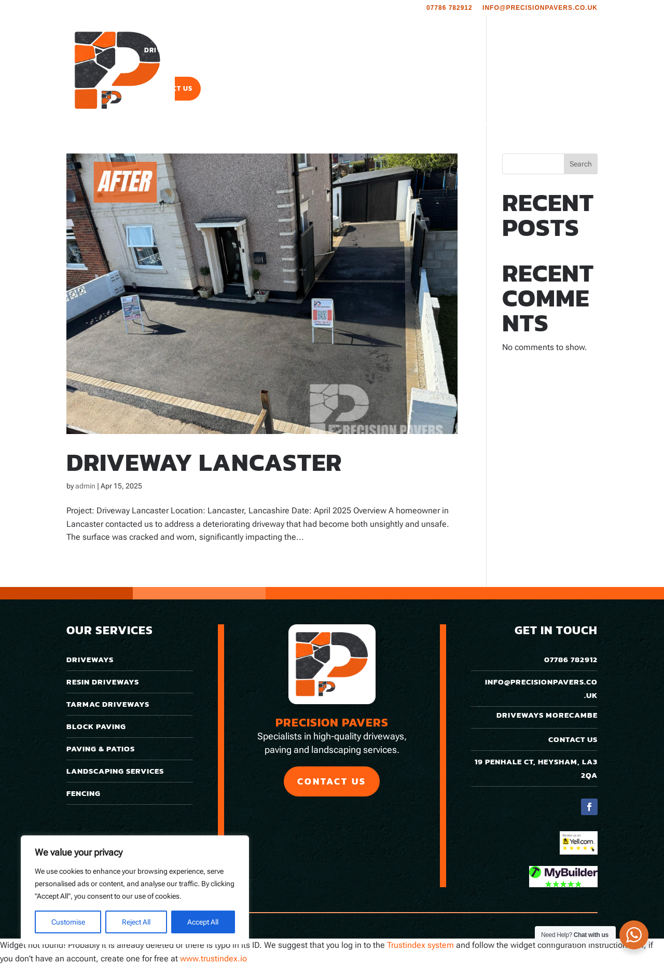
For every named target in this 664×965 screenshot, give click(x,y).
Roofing (551, 51)
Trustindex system (420, 945)
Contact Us (170, 89)
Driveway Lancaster (204, 462)
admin (85, 486)
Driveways (165, 51)
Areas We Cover (480, 51)
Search (581, 164)
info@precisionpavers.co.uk (540, 8)
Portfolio (416, 51)
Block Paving (96, 726)
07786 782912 (449, 8)
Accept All (202, 922)
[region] (135, 889)
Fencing (83, 793)
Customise (68, 922)
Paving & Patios (241, 51)
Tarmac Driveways (107, 704)
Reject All (136, 922)
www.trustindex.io (213, 958)
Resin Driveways (102, 682)
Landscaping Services (328, 51)
